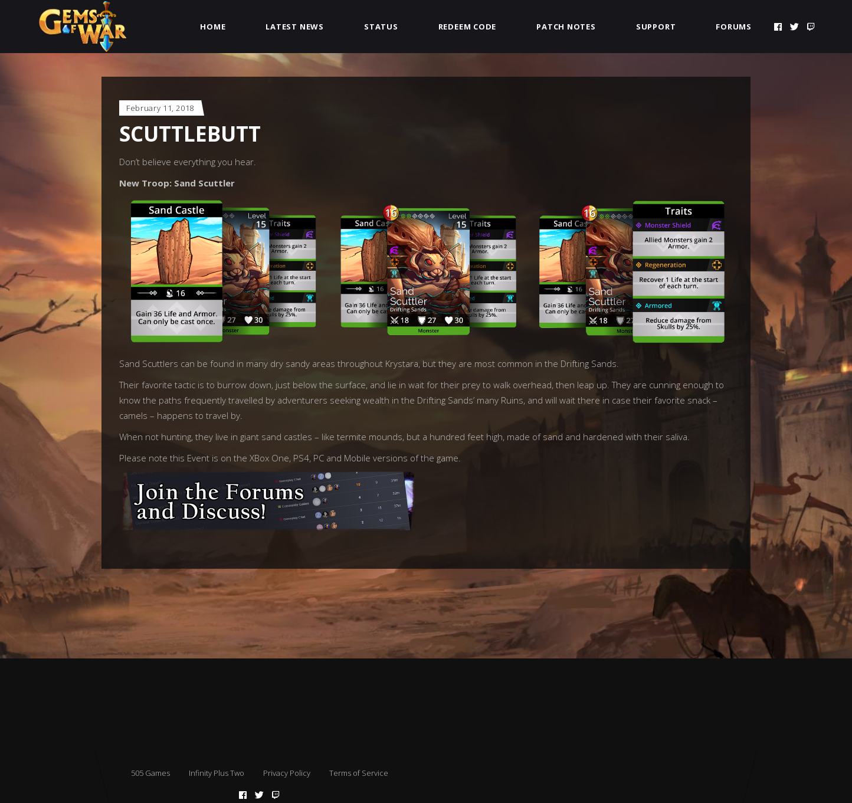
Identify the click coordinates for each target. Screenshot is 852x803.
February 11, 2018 (160, 108)
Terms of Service (358, 773)
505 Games (150, 773)
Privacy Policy (286, 773)
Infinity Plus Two (216, 773)
